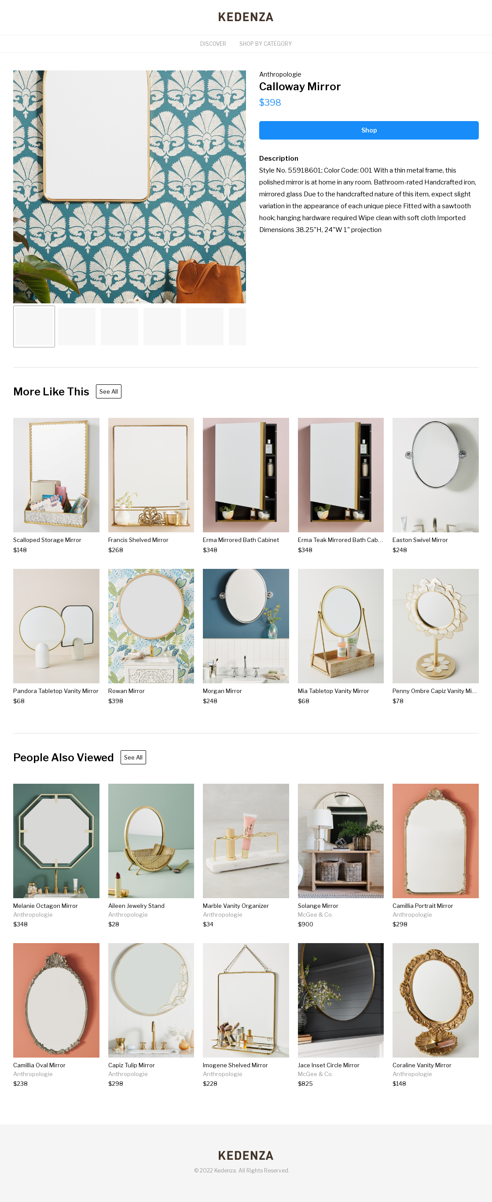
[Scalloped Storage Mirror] (47, 550)
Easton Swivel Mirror (420, 539)
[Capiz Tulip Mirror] (131, 1083)
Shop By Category (265, 44)
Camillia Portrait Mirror (423, 905)
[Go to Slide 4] (162, 326)
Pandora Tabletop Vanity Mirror (56, 690)
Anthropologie (280, 74)
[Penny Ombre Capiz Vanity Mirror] (436, 701)
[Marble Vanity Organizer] (236, 924)
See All (108, 391)
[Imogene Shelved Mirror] (235, 1083)
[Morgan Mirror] (222, 701)
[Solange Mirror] (318, 924)
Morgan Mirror (222, 690)
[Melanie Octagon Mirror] (45, 924)
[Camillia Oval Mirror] (39, 1083)
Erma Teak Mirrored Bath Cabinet (343, 539)
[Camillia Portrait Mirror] (423, 924)
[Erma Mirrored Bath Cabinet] (241, 550)
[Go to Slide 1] (34, 326)
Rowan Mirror (126, 690)
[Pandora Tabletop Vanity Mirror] (56, 701)
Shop (369, 130)
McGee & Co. (315, 914)
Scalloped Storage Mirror (47, 539)
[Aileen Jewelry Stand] (136, 924)
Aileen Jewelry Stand (136, 905)
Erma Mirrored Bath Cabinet (241, 539)
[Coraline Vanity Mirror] (422, 1083)
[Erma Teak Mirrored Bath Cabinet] (341, 550)
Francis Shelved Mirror (138, 539)
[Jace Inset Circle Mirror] (329, 1083)
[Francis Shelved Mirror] (138, 550)
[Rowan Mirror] (126, 701)
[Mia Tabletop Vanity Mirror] (333, 701)
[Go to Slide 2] (77, 326)
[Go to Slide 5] (205, 326)
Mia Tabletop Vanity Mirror (333, 690)
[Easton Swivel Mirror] (420, 550)
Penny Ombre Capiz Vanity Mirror (437, 690)
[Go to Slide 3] (119, 326)
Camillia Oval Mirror (39, 1065)
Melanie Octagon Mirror (45, 905)
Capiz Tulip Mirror (131, 1065)
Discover (213, 44)
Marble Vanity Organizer (236, 905)
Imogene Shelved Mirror (235, 1065)
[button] (129, 186)
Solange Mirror (318, 905)
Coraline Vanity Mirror (422, 1065)
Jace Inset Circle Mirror (329, 1065)
